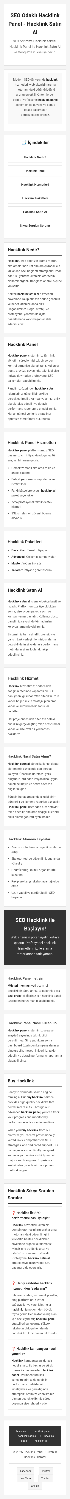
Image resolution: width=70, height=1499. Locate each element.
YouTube (26, 1478)
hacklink (21, 1431)
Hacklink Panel (34, 171)
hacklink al (41, 1440)
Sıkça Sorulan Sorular (35, 225)
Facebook (26, 1471)
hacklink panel (42, 1431)
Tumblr (45, 1478)
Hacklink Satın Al (35, 212)
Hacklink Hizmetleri (35, 184)
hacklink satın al (27, 1436)
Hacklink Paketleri (35, 198)
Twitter (46, 1471)
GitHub (35, 1485)
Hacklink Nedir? (35, 157)
